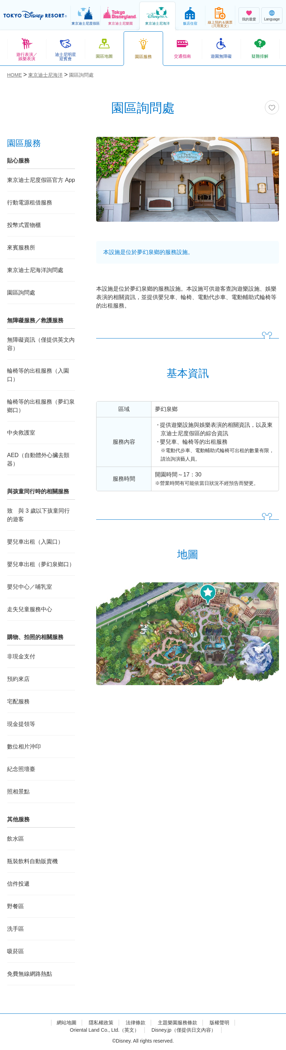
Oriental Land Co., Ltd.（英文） (104, 1030)
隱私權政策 (101, 1022)
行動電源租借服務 (29, 202)
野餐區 (15, 906)
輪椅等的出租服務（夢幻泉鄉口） (41, 406)
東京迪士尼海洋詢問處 (35, 270)
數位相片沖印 (24, 746)
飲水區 (15, 839)
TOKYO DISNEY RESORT (35, 15)
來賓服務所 (21, 248)
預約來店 (18, 679)
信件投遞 (18, 884)
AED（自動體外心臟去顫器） (38, 459)
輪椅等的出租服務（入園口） (38, 375)
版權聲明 (219, 1022)
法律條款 (135, 1022)
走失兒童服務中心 (29, 609)
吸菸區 (15, 951)
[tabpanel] (187, 183)
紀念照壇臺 (21, 769)
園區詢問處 (21, 293)
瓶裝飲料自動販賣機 (32, 861)
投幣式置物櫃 (24, 225)
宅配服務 (18, 701)
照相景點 (18, 792)
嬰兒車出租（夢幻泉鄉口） (41, 564)
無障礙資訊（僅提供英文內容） (41, 344)
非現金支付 (21, 656)
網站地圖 (66, 1022)
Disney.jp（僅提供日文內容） (183, 1030)
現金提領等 (21, 724)
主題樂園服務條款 (177, 1022)
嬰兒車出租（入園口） (35, 542)
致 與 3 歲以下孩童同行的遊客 (38, 515)
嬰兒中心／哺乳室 (29, 587)
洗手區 (15, 929)
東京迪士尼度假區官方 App (41, 180)
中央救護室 (21, 433)
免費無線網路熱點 (29, 974)
